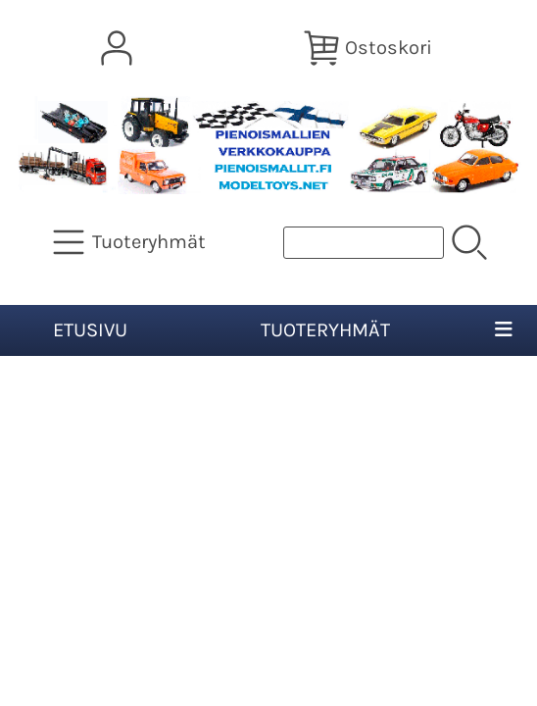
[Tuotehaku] (363, 243)
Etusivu (90, 330)
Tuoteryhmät (325, 330)
